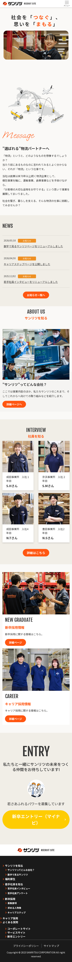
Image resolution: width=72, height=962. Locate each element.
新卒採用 (10, 899)
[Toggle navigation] (66, 3)
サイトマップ (51, 946)
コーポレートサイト (19, 929)
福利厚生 (10, 879)
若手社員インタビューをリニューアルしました (31, 282)
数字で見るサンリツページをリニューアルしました (33, 246)
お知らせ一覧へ (36, 295)
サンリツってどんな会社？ (21, 869)
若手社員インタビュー (19, 888)
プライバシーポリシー (26, 946)
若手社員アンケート (18, 893)
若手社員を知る (14, 884)
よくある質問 (10, 922)
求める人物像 (14, 907)
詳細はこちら (36, 552)
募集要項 (12, 903)
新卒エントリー (16, 936)
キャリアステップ (17, 912)
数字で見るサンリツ (18, 874)
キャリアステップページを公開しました (27, 264)
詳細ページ (15, 642)
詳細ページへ (14, 404)
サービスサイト (16, 932)
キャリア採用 (10, 918)
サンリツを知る (14, 866)
